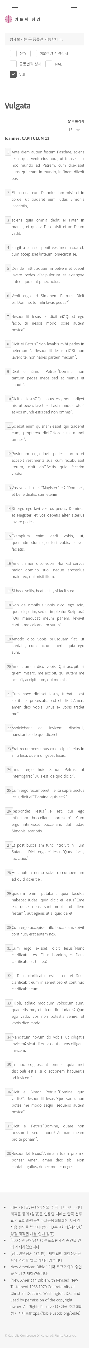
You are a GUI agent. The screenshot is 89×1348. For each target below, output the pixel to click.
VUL (22, 74)
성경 (22, 53)
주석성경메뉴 (15, 7)
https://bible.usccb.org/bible (54, 1313)
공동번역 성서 (30, 64)
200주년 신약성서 (54, 53)
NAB (58, 64)
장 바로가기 (76, 120)
